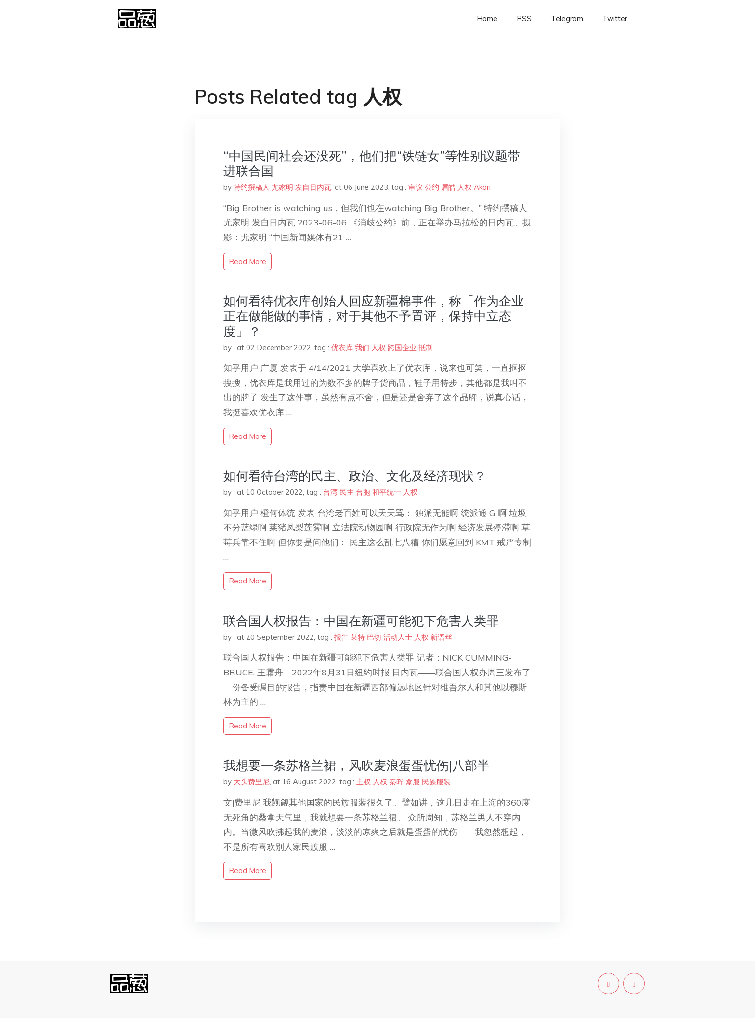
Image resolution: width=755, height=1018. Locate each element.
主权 (363, 781)
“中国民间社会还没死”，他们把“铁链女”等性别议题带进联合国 (371, 163)
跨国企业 (402, 347)
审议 (415, 187)
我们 (362, 347)
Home (487, 18)
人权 (464, 187)
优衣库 (342, 347)
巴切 (374, 637)
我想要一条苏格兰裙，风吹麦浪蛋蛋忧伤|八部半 (356, 765)
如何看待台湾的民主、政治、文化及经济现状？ (354, 476)
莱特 (358, 637)
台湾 (330, 492)
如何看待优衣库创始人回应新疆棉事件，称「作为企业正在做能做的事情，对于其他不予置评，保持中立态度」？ (373, 316)
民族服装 (436, 781)
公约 (432, 187)
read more (247, 261)
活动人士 (397, 637)
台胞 (363, 492)
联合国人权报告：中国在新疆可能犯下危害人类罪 (361, 621)
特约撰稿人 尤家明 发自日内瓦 (282, 187)
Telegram (567, 18)
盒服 (412, 781)
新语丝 (441, 637)
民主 (346, 492)
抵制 (425, 347)
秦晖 (396, 781)
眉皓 (448, 187)
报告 (341, 637)
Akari (482, 187)
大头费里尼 (252, 781)
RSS (524, 18)
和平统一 (386, 492)
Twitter (614, 18)
